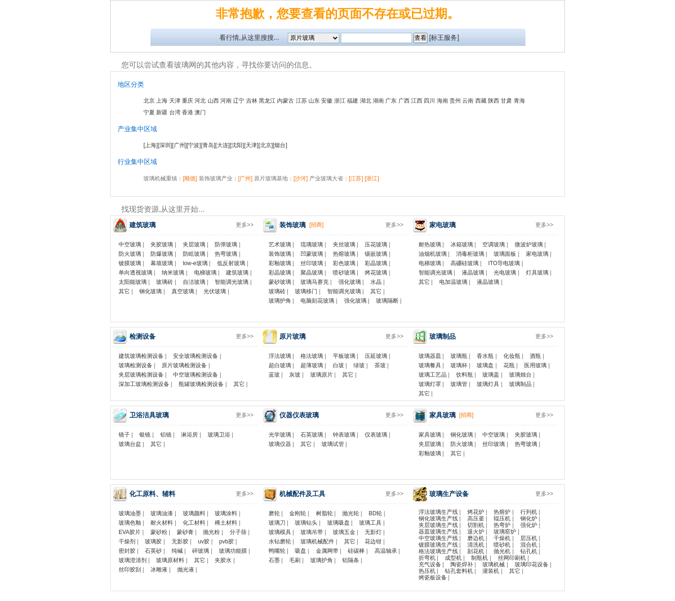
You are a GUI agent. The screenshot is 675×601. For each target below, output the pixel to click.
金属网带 (327, 551)
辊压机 (502, 518)
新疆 (161, 112)
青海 (519, 100)
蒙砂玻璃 (280, 282)
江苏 (301, 100)
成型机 (453, 558)
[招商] (316, 225)
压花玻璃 (376, 244)
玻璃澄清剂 (133, 560)
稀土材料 (226, 522)
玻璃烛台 (520, 374)
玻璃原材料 (170, 560)
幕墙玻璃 (161, 263)
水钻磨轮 (280, 541)
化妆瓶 (511, 356)
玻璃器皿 (430, 356)
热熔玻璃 (344, 254)
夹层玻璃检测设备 (141, 374)
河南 (226, 100)
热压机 (427, 571)
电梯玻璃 (205, 272)
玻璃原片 (321, 374)
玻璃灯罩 (430, 384)
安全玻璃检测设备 (195, 356)
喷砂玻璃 (344, 272)
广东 (391, 100)
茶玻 (380, 365)
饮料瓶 (464, 374)
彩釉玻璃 (280, 263)
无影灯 (373, 532)
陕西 (493, 100)
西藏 (481, 100)
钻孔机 (528, 551)
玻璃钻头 (306, 522)
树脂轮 (324, 513)
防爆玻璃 (161, 254)
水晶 (376, 282)
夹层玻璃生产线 (438, 525)
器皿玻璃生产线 (438, 531)
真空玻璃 (183, 291)
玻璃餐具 (430, 365)
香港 (187, 112)
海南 (442, 100)
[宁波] (194, 145)
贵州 (455, 100)
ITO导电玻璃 (504, 263)
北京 (149, 100)
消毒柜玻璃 (470, 254)
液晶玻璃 (473, 272)
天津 (174, 100)
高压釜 (475, 518)
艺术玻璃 (280, 244)
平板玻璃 (344, 356)
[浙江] (372, 178)
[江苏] (356, 178)
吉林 (251, 100)
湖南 (378, 100)
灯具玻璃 (537, 272)
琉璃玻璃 (311, 244)
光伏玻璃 (214, 291)
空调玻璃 (493, 244)
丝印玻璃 (311, 263)
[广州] (179, 145)
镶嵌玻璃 (376, 254)
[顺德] (190, 178)
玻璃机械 (493, 564)
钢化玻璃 (150, 291)
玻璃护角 (280, 300)
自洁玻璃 (194, 282)
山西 (213, 100)
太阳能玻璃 (133, 282)
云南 (467, 100)
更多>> (245, 225)
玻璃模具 (280, 532)
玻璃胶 (153, 541)
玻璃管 (458, 384)
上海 (161, 100)
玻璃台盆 (130, 444)
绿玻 (359, 365)
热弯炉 (502, 525)
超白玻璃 (280, 365)
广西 (404, 100)
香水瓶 (485, 356)
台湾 (174, 112)
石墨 (274, 560)
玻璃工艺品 (433, 374)
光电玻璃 (505, 272)
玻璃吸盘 (338, 522)
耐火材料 (161, 522)
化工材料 (194, 522)
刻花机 (475, 551)
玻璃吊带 (311, 532)
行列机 (528, 512)
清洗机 (475, 545)
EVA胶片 (130, 532)
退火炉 (475, 531)
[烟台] (280, 145)
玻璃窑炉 (505, 531)
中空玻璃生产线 (438, 538)
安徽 (326, 100)
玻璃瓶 (458, 356)
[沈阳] (237, 145)
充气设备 (430, 564)
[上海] (150, 145)
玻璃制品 (520, 384)
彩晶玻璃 (376, 263)
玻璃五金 (344, 532)
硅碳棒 (356, 551)
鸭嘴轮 (277, 551)
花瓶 (509, 365)
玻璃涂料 (226, 513)
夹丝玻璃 (344, 244)
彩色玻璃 (344, 263)
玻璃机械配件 (317, 541)
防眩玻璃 (194, 254)
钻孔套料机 (459, 571)
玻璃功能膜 (233, 551)
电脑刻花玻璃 (317, 300)
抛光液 (185, 569)
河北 (200, 100)
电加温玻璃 (453, 282)
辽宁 (238, 100)
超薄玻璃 (311, 365)
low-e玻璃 (195, 263)
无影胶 (180, 541)
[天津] (251, 145)
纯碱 (177, 551)
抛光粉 (211, 532)
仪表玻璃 (376, 434)
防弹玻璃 (226, 244)
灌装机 (490, 571)
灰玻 (294, 374)
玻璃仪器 (280, 444)
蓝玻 (274, 374)
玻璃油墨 (130, 513)
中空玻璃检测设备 (195, 374)
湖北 (365, 100)
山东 (314, 100)
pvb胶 (226, 541)
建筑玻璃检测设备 (141, 356)
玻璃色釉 (130, 522)
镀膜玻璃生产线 (438, 545)
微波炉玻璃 (529, 244)
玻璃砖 (164, 282)
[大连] (222, 145)
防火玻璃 (130, 254)
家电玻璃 (537, 254)
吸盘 (300, 551)
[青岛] (208, 145)
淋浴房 (189, 434)
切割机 (475, 525)
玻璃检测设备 (135, 365)
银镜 (144, 434)
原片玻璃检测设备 (184, 365)
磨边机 (475, 538)
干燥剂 (127, 541)
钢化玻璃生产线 (438, 518)
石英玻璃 (311, 434)
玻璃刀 (277, 522)
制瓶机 (479, 558)
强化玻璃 (349, 282)
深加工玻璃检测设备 (144, 384)
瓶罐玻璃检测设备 (201, 384)
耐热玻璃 (430, 244)
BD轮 (375, 513)
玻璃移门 (306, 291)
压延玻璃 (376, 356)
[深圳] (165, 145)
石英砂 (153, 551)
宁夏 (149, 112)
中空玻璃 (130, 244)
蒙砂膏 (185, 532)
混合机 (528, 545)
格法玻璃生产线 (438, 551)
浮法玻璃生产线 (438, 512)
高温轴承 (386, 551)
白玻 (338, 365)
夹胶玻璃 (161, 244)
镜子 (124, 434)
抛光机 (502, 551)
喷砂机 (502, 545)
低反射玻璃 (231, 263)
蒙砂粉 (158, 532)
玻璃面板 (505, 254)
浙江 (339, 100)
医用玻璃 (535, 365)
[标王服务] (444, 37)
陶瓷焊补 (461, 564)
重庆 (187, 100)
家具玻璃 (430, 434)
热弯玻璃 (226, 254)
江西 (416, 100)
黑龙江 (267, 100)
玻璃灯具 (488, 384)
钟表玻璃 (344, 434)
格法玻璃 (311, 356)
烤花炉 (475, 512)
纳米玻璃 (173, 272)
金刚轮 (297, 513)
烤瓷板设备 (433, 577)
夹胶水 (223, 560)
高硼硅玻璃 (464, 263)
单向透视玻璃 (135, 272)
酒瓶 (535, 356)
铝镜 (166, 434)
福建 (352, 100)
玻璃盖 (490, 374)
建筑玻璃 (237, 272)
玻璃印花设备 (531, 564)
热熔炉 (502, 512)
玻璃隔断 (387, 300)
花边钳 (373, 541)
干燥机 (502, 538)
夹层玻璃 (194, 244)
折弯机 (427, 558)
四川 (429, 100)
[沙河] (300, 178)
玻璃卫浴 (219, 434)
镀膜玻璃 (130, 263)
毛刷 (294, 560)
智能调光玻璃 (231, 282)
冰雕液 (158, 569)
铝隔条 (350, 560)
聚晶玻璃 (311, 272)
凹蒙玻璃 (311, 254)
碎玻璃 (200, 551)
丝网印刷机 (512, 558)
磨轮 (274, 513)
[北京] (265, 145)
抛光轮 (350, 513)
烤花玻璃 (376, 272)
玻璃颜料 (194, 513)
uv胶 (204, 541)
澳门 (200, 112)
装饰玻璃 (280, 254)
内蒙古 (285, 100)
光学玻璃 (280, 434)
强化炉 (528, 525)
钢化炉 (528, 518)
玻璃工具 (370, 522)
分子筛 (238, 532)
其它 (124, 291)
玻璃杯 (458, 365)
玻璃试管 (333, 444)
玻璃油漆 (161, 513)
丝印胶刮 (130, 569)
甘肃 (506, 100)
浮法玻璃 (280, 356)
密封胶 (127, 551)
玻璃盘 (485, 365)
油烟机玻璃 (433, 254)
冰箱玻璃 (461, 244)
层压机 (528, 538)
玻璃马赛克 (314, 282)
